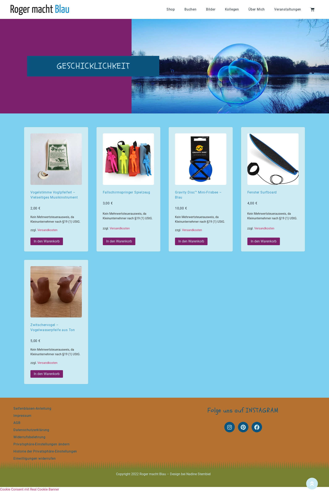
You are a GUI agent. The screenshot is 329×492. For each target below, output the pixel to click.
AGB (16, 423)
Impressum (22, 416)
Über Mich (256, 9)
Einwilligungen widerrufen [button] (34, 458)
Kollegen (232, 9)
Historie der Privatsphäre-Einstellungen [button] (45, 451)
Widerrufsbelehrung (29, 437)
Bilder (210, 9)
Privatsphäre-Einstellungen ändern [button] (41, 444)
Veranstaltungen (287, 9)
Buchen (190, 9)
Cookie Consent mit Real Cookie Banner (29, 489)
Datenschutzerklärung (31, 430)
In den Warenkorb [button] (47, 241)
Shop (171, 9)
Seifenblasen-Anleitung (32, 408)
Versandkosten (47, 230)
